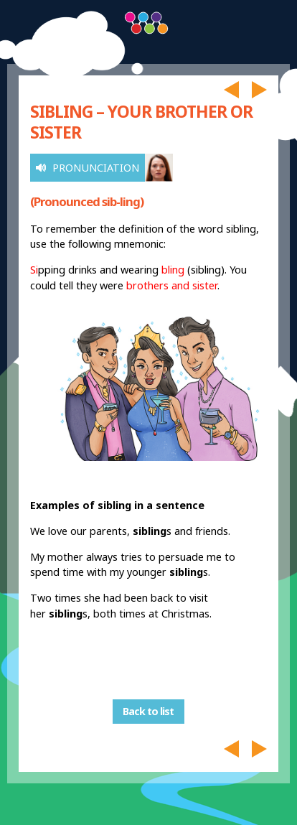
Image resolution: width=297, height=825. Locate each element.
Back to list (148, 711)
